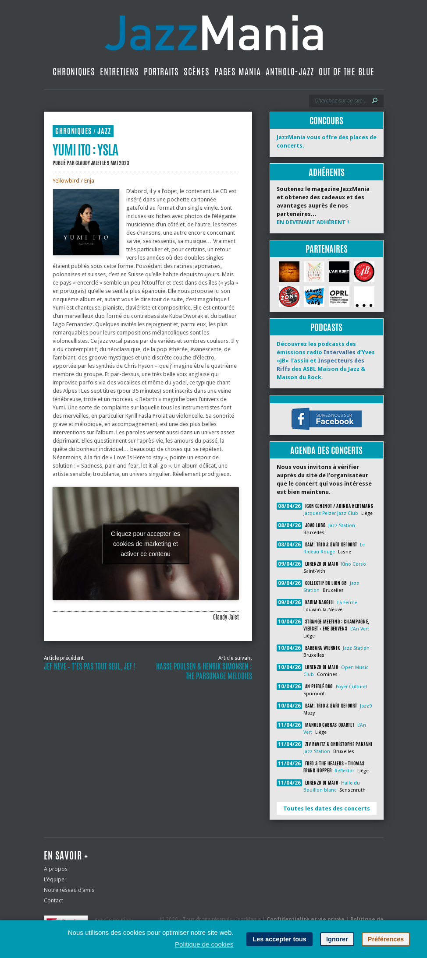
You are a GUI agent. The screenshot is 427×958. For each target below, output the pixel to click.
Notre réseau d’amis (69, 890)
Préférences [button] (386, 939)
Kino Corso (353, 564)
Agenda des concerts (326, 450)
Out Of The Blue (346, 71)
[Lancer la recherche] (375, 101)
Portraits (161, 71)
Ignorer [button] (337, 939)
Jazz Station (341, 525)
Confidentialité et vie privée (306, 919)
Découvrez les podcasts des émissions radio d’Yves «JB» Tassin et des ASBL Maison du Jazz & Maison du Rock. (326, 360)
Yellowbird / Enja (73, 180)
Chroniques (74, 71)
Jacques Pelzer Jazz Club (330, 513)
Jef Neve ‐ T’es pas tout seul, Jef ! (90, 666)
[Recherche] (340, 101)
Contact (53, 900)
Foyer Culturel (351, 687)
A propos (56, 869)
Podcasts (326, 327)
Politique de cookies (204, 944)
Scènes (197, 71)
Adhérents (327, 172)
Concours (326, 120)
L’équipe (54, 879)
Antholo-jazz (290, 71)
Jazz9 (366, 706)
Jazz (104, 131)
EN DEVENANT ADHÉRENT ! (313, 222)
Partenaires (327, 249)
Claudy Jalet (88, 163)
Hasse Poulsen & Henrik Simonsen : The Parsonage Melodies (204, 671)
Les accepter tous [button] (279, 939)
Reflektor (344, 771)
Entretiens (119, 71)
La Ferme (347, 603)
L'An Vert (359, 629)
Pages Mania (237, 71)
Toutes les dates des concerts (326, 808)
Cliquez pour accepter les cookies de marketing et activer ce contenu (145, 543)
